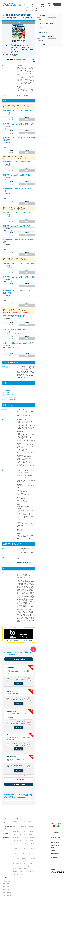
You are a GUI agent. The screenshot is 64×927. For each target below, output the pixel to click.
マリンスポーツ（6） (29, 854)
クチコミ (42, 44)
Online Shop (6, 838)
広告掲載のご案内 (55, 855)
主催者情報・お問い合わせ (47, 36)
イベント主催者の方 (42, 4)
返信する (18, 683)
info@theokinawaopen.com (24, 562)
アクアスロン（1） (17, 876)
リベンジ (9, 735)
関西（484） (6, 891)
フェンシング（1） (17, 870)
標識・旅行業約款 (55, 843)
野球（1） (26, 870)
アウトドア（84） (17, 836)
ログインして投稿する (18, 659)
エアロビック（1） (17, 873)
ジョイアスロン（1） (29, 873)
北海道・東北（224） (8, 882)
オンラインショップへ (27, 640)
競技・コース (43, 32)
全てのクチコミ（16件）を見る (18, 777)
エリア (32, 4)
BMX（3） (15, 867)
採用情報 (53, 851)
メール (32, 59)
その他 (42, 40)
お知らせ (5, 834)
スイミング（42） (17, 841)
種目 (41, 19)
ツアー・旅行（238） (29, 828)
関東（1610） (6, 885)
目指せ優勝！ (11, 667)
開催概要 (42, 15)
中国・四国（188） (8, 894)
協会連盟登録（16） (18, 849)
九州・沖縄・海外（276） (9, 896)
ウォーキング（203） (29, 833)
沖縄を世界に (11, 691)
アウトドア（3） (28, 864)
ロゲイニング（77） (29, 836)
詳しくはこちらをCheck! (12, 640)
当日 (41, 28)
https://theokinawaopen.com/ (24, 371)
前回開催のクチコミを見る (19, 781)
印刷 (32, 61)
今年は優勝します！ (12, 757)
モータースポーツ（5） (18, 859)
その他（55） (16, 839)
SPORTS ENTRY (12, 4)
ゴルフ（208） (16, 833)
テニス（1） (27, 867)
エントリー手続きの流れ (46, 23)
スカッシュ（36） (17, 844)
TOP (23, 4)
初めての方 (6, 824)
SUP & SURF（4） (17, 864)
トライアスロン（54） (29, 839)
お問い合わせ (57, 834)
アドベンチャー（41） (29, 841)
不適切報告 (23, 700)
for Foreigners (54, 858)
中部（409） (6, 888)
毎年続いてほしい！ (12, 711)
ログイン (57, 4)
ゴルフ (7, 11)
